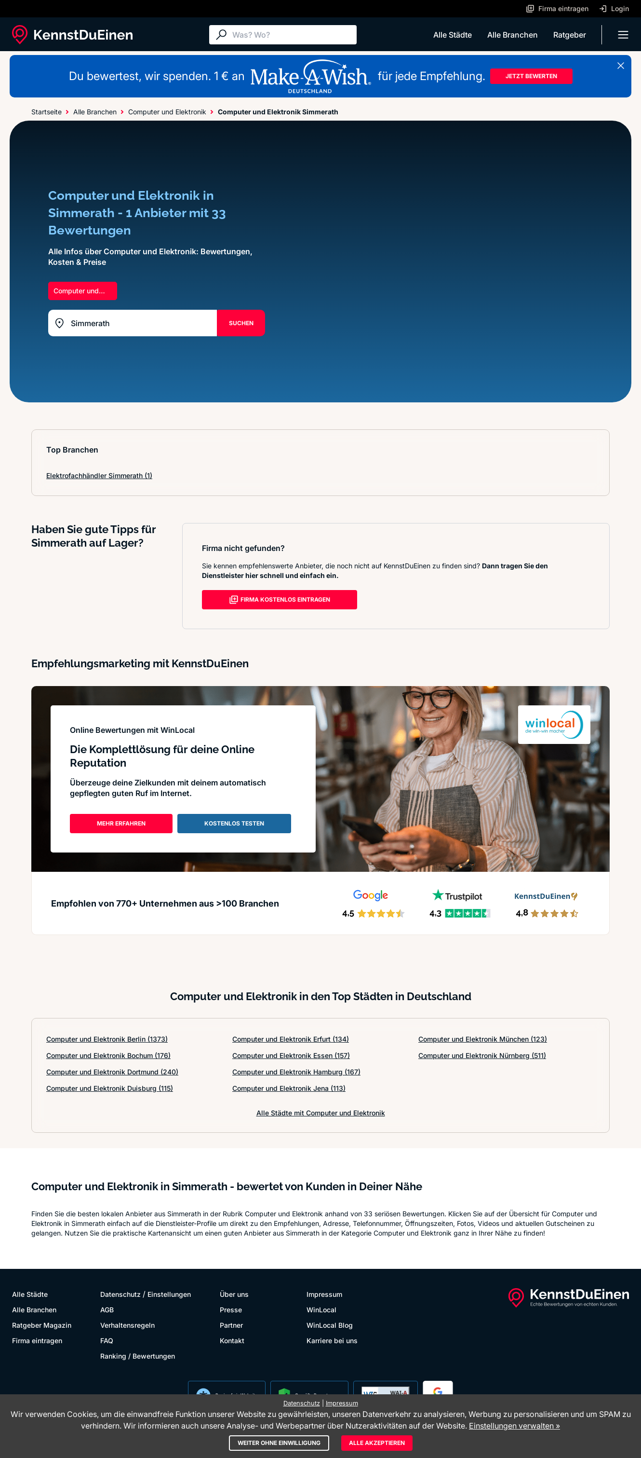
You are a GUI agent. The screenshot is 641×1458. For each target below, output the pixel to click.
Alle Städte (452, 35)
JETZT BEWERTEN (531, 76)
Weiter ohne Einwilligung (279, 1442)
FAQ (106, 1340)
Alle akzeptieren (377, 1442)
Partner (231, 1325)
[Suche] (292, 35)
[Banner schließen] (621, 65)
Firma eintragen (37, 1340)
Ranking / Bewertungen (137, 1356)
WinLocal (321, 1310)
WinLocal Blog (330, 1325)
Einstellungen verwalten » (514, 1425)
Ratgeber (569, 35)
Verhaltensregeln (127, 1325)
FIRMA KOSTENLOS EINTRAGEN (279, 600)
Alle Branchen (512, 35)
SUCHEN (241, 323)
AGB (107, 1310)
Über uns (234, 1294)
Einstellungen (169, 1294)
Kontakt (232, 1340)
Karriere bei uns (332, 1340)
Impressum (324, 1294)
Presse (231, 1310)
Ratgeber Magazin (41, 1325)
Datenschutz (120, 1294)
